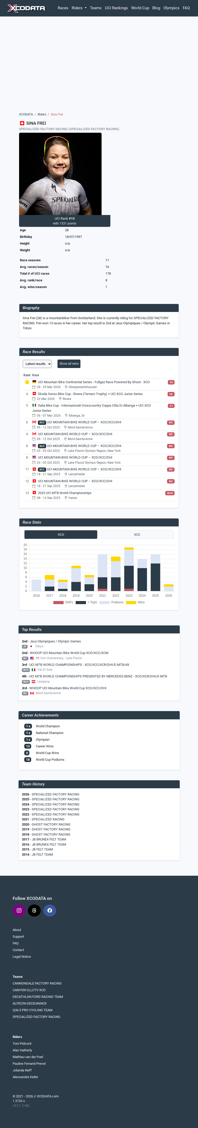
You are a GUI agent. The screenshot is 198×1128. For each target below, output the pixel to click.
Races (63, 8)
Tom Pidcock (22, 1043)
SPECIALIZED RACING (48, 819)
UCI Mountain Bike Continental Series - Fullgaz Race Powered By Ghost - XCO (94, 382)
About (17, 930)
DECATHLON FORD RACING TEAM (38, 997)
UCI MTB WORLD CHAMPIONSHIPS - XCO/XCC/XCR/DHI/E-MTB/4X (79, 665)
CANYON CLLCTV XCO (29, 990)
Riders (42, 114)
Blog (156, 8)
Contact (18, 950)
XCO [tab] (61, 534)
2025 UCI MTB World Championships (65, 493)
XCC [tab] (137, 534)
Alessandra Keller (25, 1077)
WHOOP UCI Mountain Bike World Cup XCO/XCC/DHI (67, 688)
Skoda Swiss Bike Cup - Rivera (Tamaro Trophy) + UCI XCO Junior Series (90, 394)
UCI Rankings (116, 8)
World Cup (140, 8)
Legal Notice (22, 957)
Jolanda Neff (22, 1070)
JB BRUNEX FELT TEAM (49, 839)
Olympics (171, 8)
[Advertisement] (99, 66)
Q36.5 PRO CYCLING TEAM (32, 1010)
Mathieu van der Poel (28, 1057)
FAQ (186, 8)
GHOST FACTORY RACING (51, 824)
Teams (96, 8)
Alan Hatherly (22, 1050)
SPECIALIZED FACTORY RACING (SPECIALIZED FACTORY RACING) (69, 129)
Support (18, 936)
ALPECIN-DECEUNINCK (30, 1003)
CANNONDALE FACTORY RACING (37, 983)
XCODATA (26, 114)
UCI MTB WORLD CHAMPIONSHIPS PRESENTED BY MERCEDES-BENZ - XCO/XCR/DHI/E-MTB (98, 676)
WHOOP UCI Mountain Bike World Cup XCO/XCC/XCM (69, 653)
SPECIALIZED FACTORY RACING (55, 794)
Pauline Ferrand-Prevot (29, 1064)
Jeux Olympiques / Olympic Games (55, 641)
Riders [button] (78, 8)
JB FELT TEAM (42, 849)
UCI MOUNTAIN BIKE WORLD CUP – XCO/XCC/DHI (84, 422)
